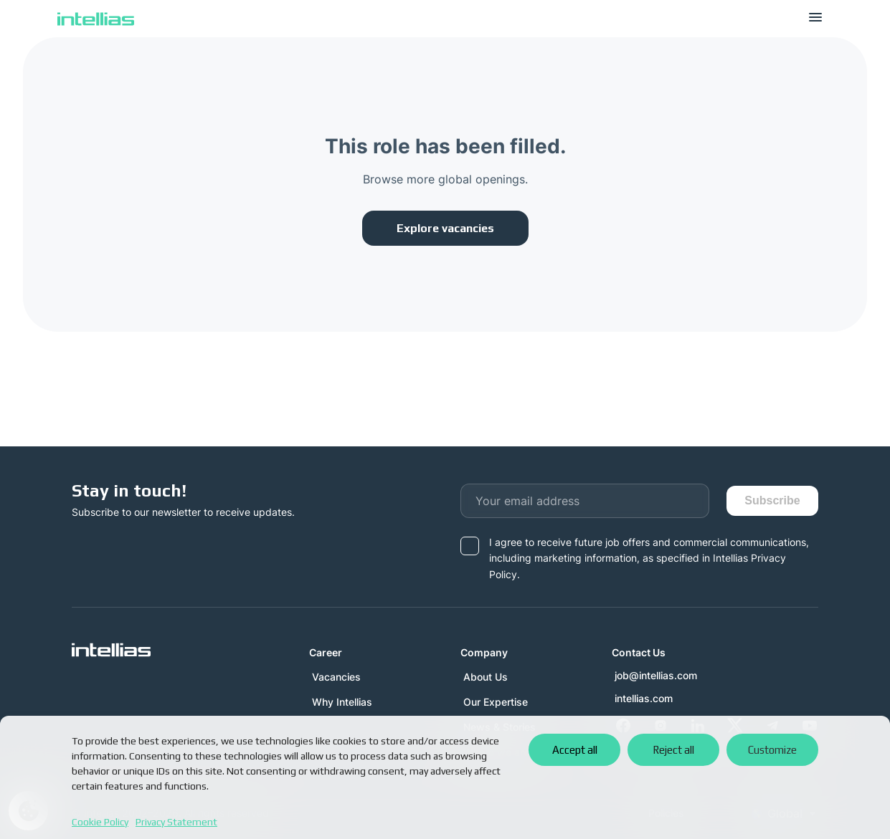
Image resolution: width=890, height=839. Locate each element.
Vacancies (336, 677)
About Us (485, 677)
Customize (772, 750)
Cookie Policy (100, 822)
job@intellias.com (656, 675)
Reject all (673, 750)
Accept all (574, 750)
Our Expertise (495, 702)
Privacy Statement (176, 822)
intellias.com (644, 698)
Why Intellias (342, 702)
